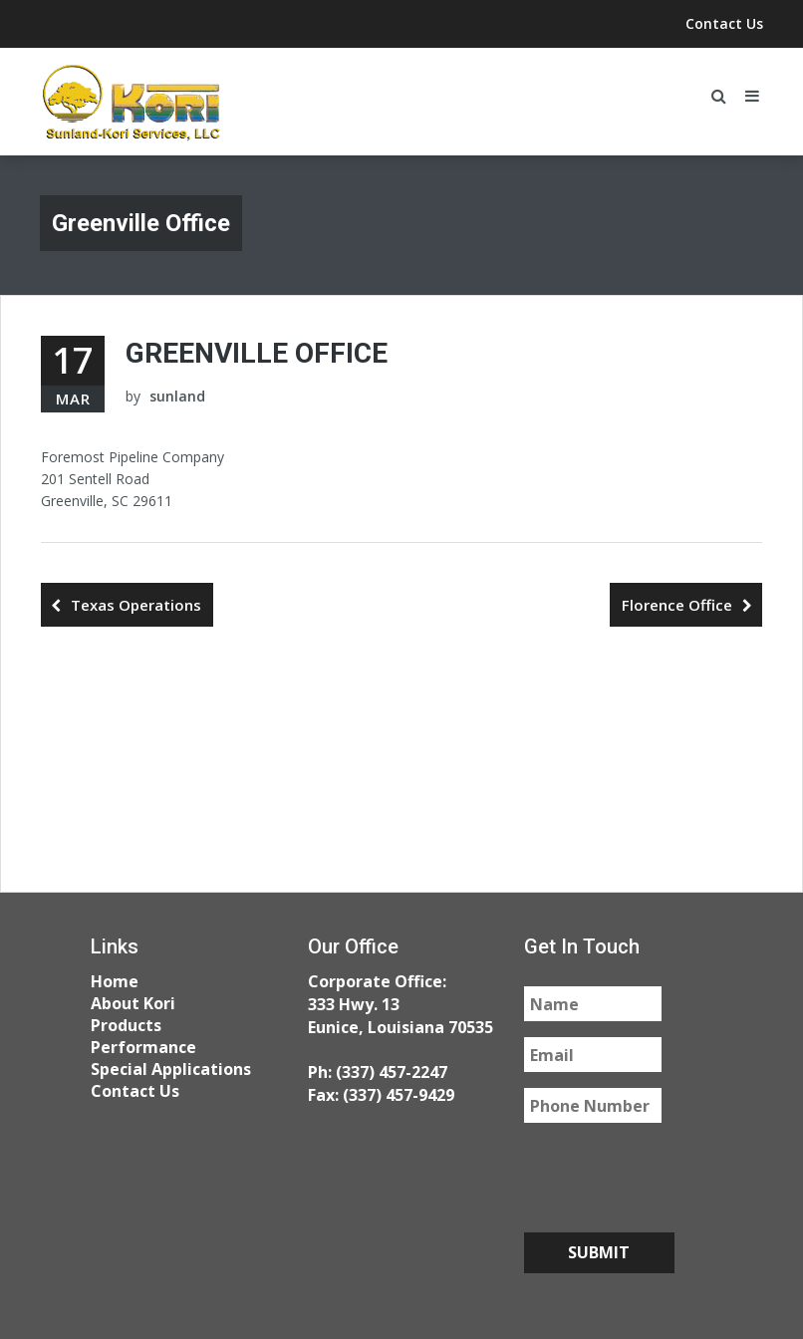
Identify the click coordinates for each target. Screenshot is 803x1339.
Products (126, 1025)
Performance (143, 1047)
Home (114, 981)
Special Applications (171, 1069)
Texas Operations (136, 605)
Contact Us (724, 23)
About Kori (133, 1003)
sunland (177, 396)
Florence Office (677, 605)
